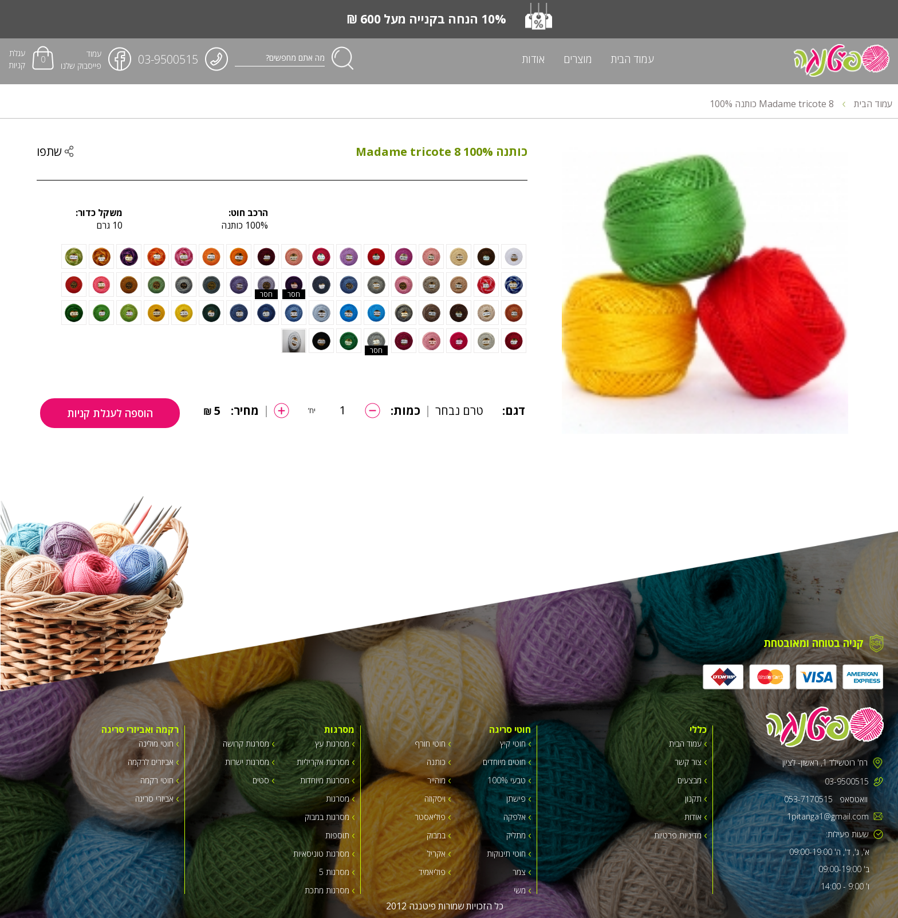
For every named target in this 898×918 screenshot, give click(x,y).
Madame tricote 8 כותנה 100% (777, 103)
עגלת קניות (17, 59)
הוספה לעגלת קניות (110, 413)
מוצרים (578, 59)
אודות (533, 59)
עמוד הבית (632, 59)
